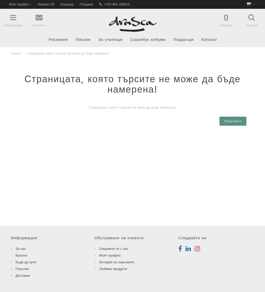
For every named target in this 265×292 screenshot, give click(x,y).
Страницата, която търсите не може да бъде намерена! (68, 53)
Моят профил (109, 255)
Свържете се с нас (113, 249)
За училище (110, 39)
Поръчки (22, 269)
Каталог (209, 39)
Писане (83, 39)
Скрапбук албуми (148, 39)
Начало (16, 53)
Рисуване (58, 39)
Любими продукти (113, 269)
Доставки (23, 276)
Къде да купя (26, 262)
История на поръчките (116, 262)
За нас (21, 249)
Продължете (233, 121)
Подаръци (183, 39)
